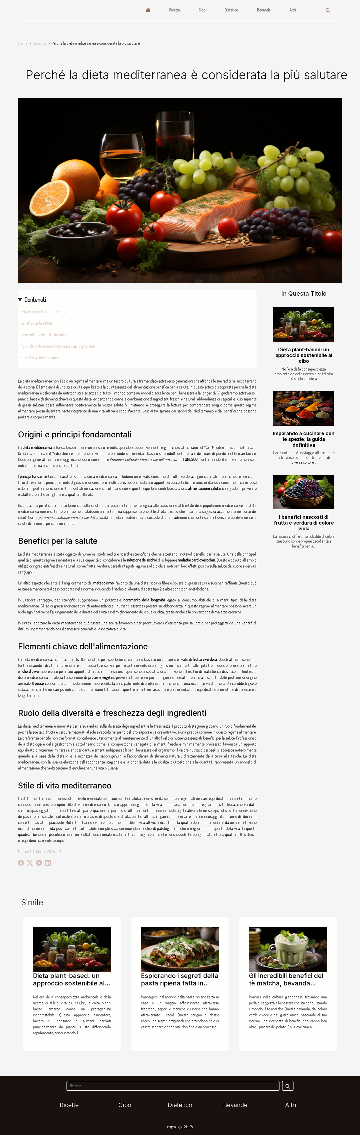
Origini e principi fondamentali (43, 311)
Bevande (263, 9)
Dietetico (231, 9)
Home (22, 43)
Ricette (174, 9)
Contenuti (35, 299)
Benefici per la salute (36, 323)
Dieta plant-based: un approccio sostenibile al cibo (304, 355)
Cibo (202, 9)
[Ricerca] (172, 1086)
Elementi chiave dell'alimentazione (46, 334)
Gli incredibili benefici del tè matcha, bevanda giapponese (286, 983)
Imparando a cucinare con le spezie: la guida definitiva (303, 439)
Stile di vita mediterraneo (39, 357)
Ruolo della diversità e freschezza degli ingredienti (57, 346)
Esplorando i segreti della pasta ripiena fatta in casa (179, 983)
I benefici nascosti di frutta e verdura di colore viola (304, 523)
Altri (293, 9)
